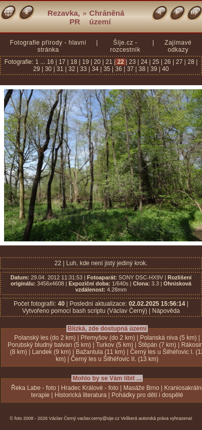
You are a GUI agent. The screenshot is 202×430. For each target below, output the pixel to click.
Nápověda (166, 310)
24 (144, 61)
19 (85, 61)
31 (60, 69)
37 (130, 69)
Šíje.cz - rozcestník (125, 46)
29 (37, 69)
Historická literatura (81, 395)
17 (62, 61)
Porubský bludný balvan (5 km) (49, 344)
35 (107, 69)
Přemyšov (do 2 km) (107, 337)
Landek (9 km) (51, 351)
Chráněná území (106, 17)
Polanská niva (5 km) (168, 337)
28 (191, 61)
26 (168, 61)
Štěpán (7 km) (157, 344)
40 (164, 69)
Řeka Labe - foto (33, 387)
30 (48, 69)
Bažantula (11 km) (100, 351)
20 (97, 61)
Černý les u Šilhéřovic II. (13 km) (114, 359)
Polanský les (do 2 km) (44, 337)
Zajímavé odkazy (178, 46)
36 (118, 69)
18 (74, 61)
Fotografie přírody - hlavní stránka (48, 46)
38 (142, 69)
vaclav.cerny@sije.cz (98, 418)
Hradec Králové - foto (89, 387)
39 (154, 69)
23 (132, 61)
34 (95, 69)
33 (83, 69)
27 (179, 61)
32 (72, 69)
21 (109, 61)
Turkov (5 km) (114, 344)
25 (156, 61)
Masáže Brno (141, 387)
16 (51, 61)
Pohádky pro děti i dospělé (147, 395)
